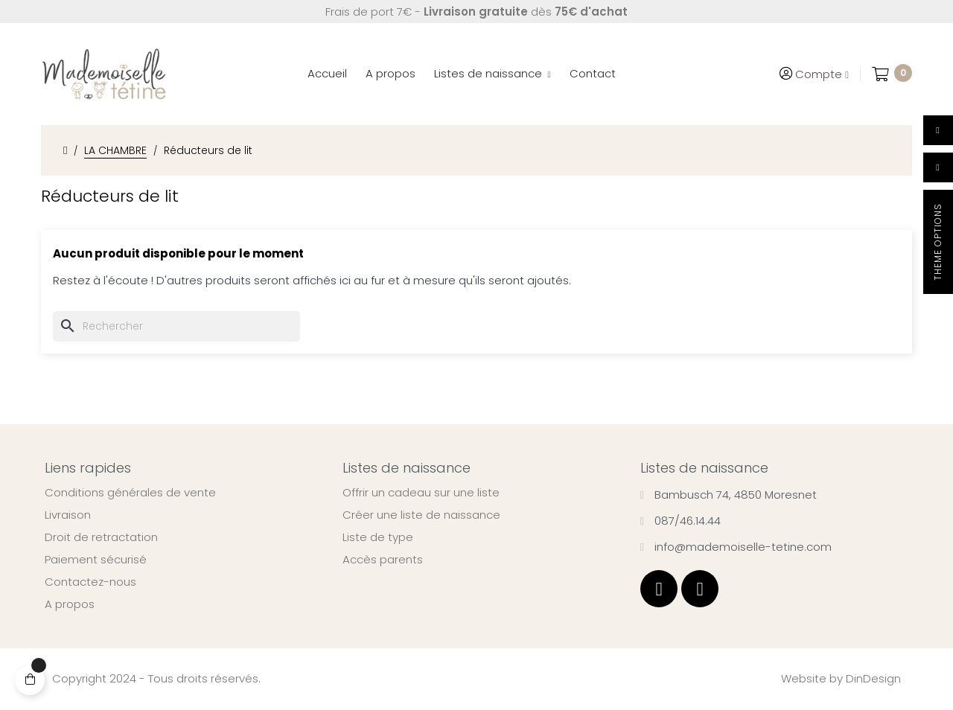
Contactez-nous (90, 582)
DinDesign (873, 678)
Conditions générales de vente (130, 492)
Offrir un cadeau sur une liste (421, 492)
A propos (70, 604)
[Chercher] (176, 326)
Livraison (68, 515)
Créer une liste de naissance (421, 515)
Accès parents (382, 559)
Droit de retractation (101, 537)
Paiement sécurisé (96, 559)
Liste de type (377, 537)
